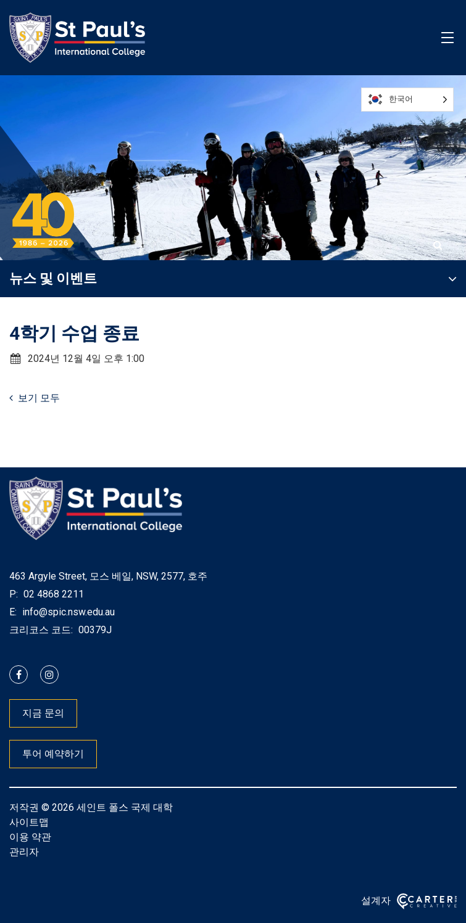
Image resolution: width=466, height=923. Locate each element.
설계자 (376, 900)
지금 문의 (43, 713)
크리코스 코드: (41, 630)
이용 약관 (30, 837)
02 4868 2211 (52, 594)
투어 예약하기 (53, 754)
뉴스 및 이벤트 (53, 278)
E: (13, 612)
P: (13, 594)
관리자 (24, 852)
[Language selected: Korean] (407, 100)
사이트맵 (29, 822)
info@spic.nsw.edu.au (67, 612)
